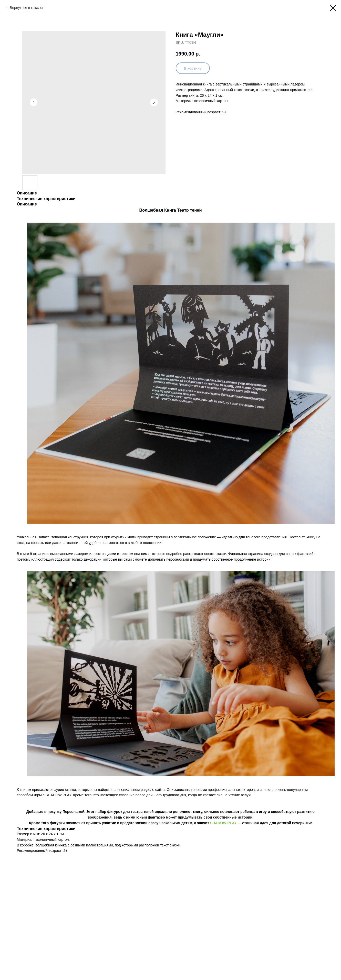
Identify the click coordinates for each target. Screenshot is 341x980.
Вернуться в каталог (27, 8)
